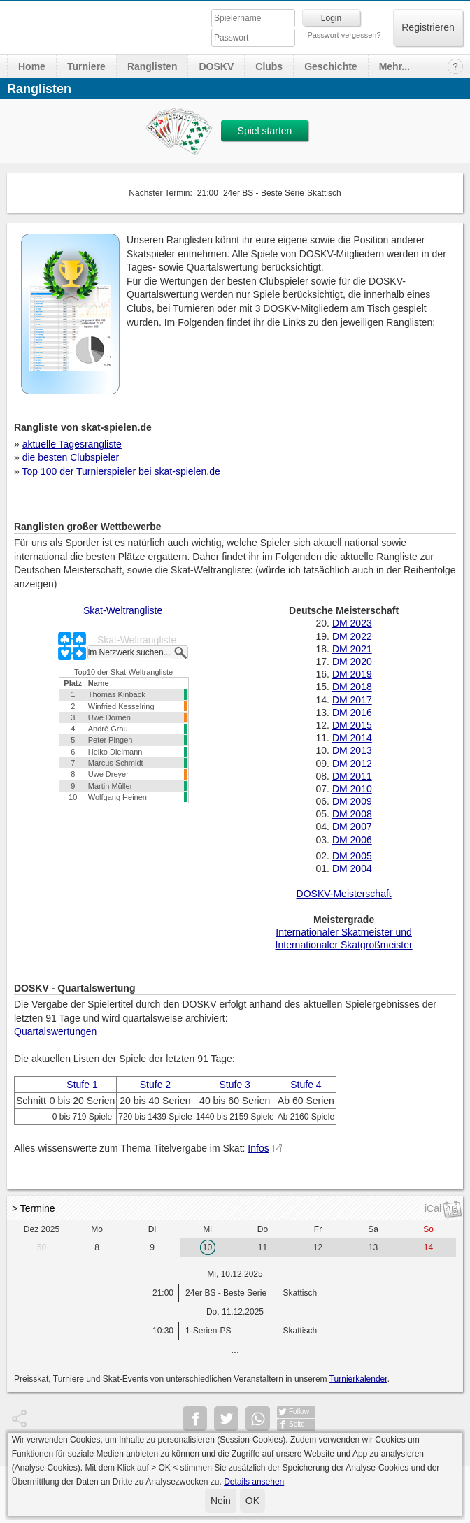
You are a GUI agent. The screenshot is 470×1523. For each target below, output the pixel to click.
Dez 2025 (41, 1229)
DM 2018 (352, 686)
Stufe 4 (305, 1084)
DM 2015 (352, 725)
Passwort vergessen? (343, 35)
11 (262, 1247)
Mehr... (394, 66)
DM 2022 (352, 636)
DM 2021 (352, 649)
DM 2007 (352, 826)
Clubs (269, 66)
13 (373, 1247)
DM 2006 (352, 839)
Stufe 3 (235, 1084)
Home (31, 66)
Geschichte (330, 66)
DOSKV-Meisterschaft (344, 893)
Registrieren (427, 27)
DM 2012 (352, 763)
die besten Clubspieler (71, 457)
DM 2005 (352, 855)
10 (207, 1247)
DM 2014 (352, 737)
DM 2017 (352, 700)
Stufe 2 (155, 1084)
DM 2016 (352, 712)
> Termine (33, 1208)
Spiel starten (265, 130)
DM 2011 (352, 776)
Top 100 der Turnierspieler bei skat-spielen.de (121, 471)
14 (428, 1247)
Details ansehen (254, 1482)
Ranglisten (152, 66)
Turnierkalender (358, 1379)
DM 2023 (352, 623)
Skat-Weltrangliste (122, 610)
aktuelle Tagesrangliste (72, 444)
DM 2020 (352, 661)
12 (317, 1247)
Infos (258, 1148)
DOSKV (216, 66)
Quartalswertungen (55, 1031)
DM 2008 (352, 814)
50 (41, 1247)
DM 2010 (352, 788)
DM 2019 (352, 674)
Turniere (86, 66)
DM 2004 (352, 868)
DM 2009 (352, 801)
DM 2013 (352, 750)
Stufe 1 (81, 1084)
